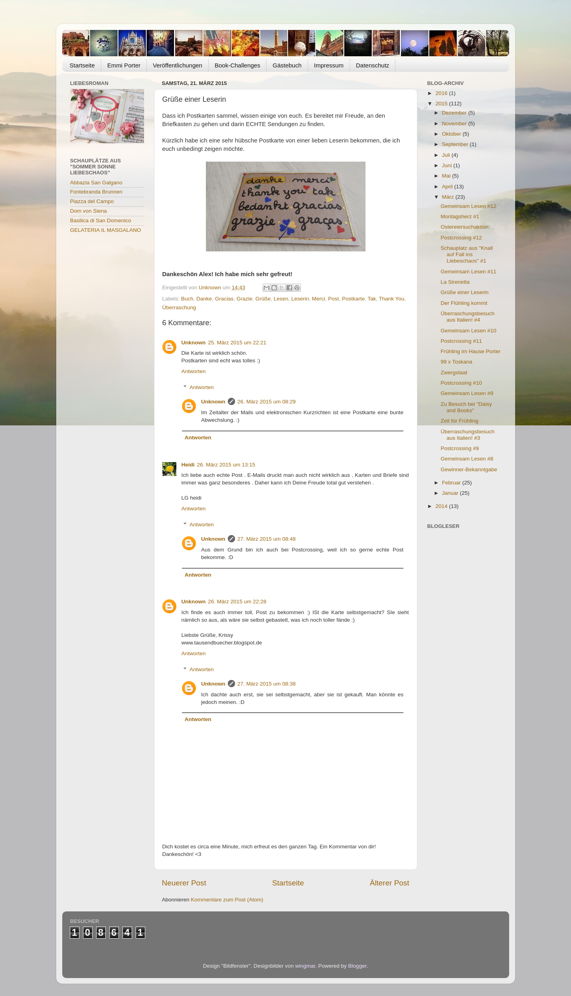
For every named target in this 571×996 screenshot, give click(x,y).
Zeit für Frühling (459, 421)
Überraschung (179, 307)
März (449, 197)
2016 (442, 93)
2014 (442, 506)
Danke (204, 299)
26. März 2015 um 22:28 (237, 602)
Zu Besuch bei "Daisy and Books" (466, 407)
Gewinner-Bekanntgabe (469, 469)
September (456, 144)
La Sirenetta (455, 282)
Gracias (224, 299)
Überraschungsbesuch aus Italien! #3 (467, 435)
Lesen (281, 299)
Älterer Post (389, 883)
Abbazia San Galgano (96, 183)
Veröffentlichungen (177, 65)
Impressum (329, 65)
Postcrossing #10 (461, 383)
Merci (318, 299)
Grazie (245, 299)
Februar (452, 483)
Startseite (82, 65)
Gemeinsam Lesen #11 (468, 272)
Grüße (263, 299)
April (448, 187)
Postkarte (353, 299)
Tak (371, 299)
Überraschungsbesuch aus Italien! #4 (467, 316)
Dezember (455, 113)
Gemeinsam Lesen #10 (468, 331)
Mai (447, 176)
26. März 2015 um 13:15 (226, 465)
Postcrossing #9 (460, 448)
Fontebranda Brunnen (96, 192)
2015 (442, 104)
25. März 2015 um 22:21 (237, 343)
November (455, 123)
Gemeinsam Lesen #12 (468, 206)
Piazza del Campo (92, 201)
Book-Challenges (237, 65)
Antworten (194, 371)
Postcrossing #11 (461, 341)
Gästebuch (287, 65)
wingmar (305, 966)
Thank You (391, 299)
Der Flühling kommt (464, 303)
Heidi (188, 465)
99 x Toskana (456, 362)
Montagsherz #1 (460, 216)
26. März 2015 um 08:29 (266, 402)
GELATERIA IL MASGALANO (105, 230)
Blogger (357, 966)
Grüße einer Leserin (464, 292)
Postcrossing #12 (461, 238)
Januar (451, 493)
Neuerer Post (184, 883)
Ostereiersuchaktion (464, 227)
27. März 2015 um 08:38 (266, 684)
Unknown (194, 343)
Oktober (452, 134)
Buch (187, 299)
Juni (448, 165)
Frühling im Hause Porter (470, 351)
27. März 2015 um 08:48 (266, 539)
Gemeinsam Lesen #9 (467, 393)
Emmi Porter (123, 65)
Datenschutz (372, 65)
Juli (447, 155)
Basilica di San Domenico (100, 220)
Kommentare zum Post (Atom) (227, 900)
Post (333, 299)
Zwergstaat (454, 372)
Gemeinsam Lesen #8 (467, 459)
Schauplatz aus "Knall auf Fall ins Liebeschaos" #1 (467, 254)
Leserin (300, 299)
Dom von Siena (88, 211)
